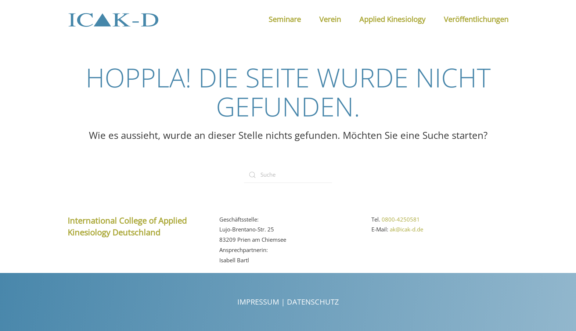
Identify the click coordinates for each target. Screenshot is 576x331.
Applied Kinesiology (392, 19)
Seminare (285, 19)
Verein (330, 19)
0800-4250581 (401, 219)
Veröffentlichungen (476, 19)
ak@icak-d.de (406, 229)
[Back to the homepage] (113, 19)
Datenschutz (313, 302)
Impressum (258, 302)
